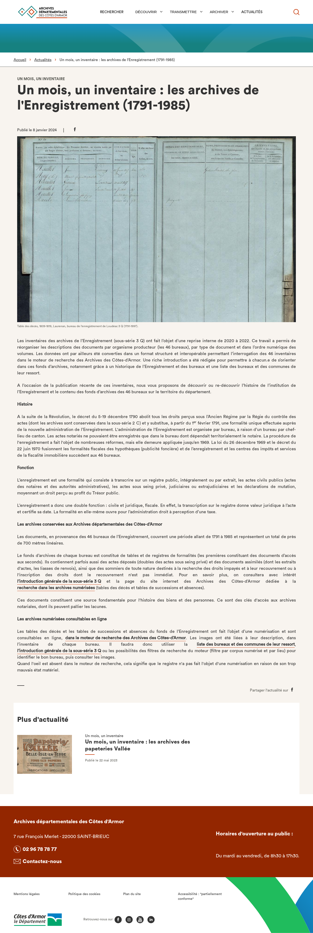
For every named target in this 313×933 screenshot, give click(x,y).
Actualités (252, 12)
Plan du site (132, 894)
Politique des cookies (84, 894)
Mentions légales (27, 894)
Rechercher (112, 12)
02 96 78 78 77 (40, 849)
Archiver (219, 12)
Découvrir (146, 12)
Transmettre (183, 12)
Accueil (20, 60)
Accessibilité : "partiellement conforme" (200, 896)
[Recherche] (296, 12)
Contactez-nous (42, 861)
